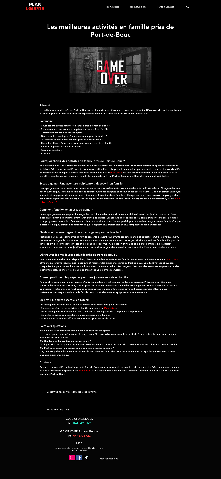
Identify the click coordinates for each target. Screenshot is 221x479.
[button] (43, 391)
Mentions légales (109, 459)
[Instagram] (72, 457)
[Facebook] (79, 457)
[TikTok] (86, 457)
